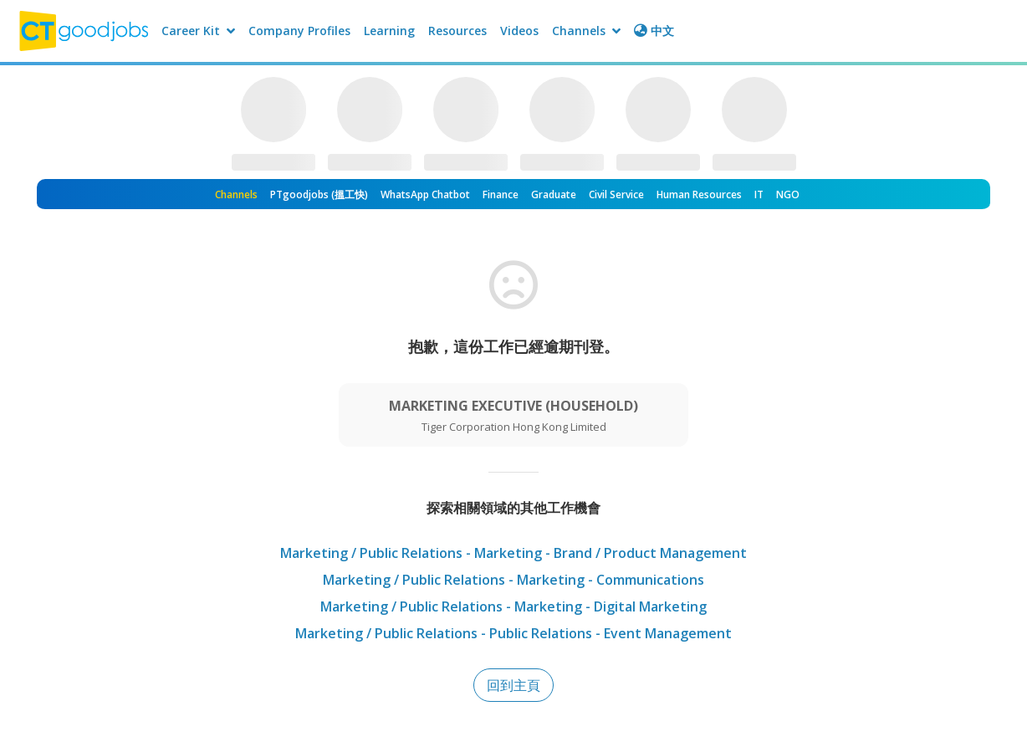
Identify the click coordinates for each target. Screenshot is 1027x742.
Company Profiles (299, 30)
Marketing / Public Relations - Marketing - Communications (513, 580)
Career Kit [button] (198, 30)
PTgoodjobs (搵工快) (319, 194)
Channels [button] (586, 30)
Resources (457, 30)
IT (759, 194)
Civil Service (616, 194)
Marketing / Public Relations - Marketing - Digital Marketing (513, 606)
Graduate (553, 194)
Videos (519, 30)
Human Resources (699, 194)
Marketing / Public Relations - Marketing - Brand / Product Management (513, 553)
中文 (654, 30)
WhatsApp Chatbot (425, 194)
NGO (788, 194)
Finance (501, 194)
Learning (389, 30)
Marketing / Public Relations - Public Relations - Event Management (513, 633)
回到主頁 (513, 685)
